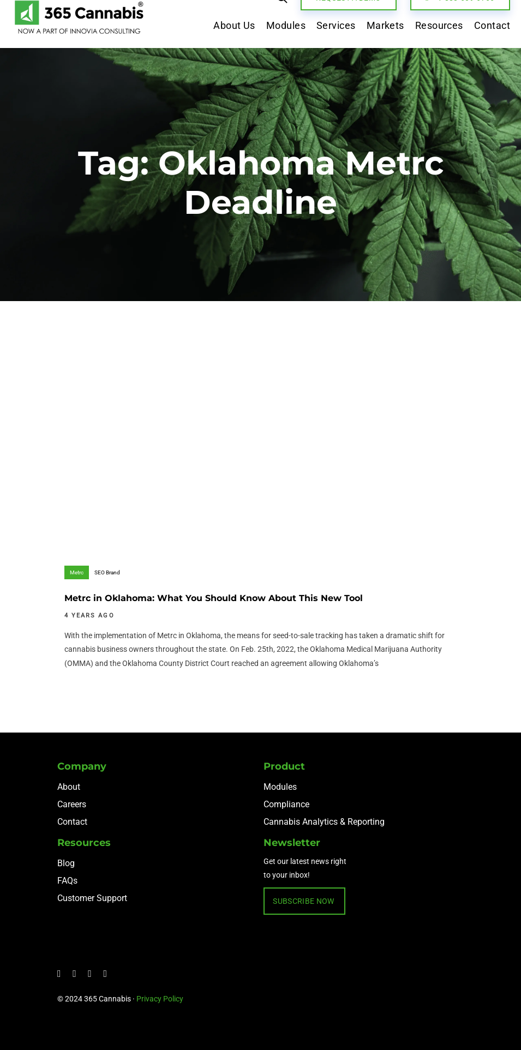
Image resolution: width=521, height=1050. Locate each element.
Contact (72, 822)
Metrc (76, 572)
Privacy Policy (159, 998)
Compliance (286, 804)
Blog (66, 863)
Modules (280, 787)
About (68, 787)
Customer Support (92, 898)
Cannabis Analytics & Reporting (324, 822)
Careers (71, 804)
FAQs (67, 880)
